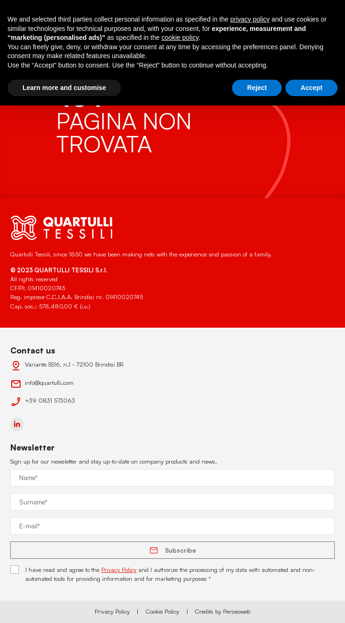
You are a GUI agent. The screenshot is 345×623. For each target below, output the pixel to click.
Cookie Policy (162, 611)
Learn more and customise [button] (64, 87)
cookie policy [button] (179, 37)
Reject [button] (257, 87)
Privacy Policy (118, 569)
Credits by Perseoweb (222, 611)
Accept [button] (311, 87)
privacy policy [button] (250, 19)
